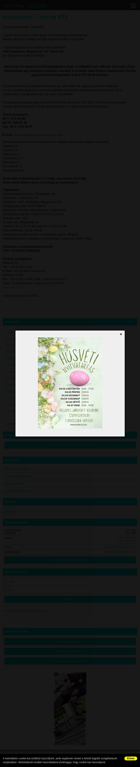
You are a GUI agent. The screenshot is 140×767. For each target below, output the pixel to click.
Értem (130, 758)
